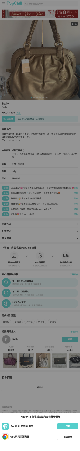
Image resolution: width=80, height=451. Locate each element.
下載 (68, 426)
